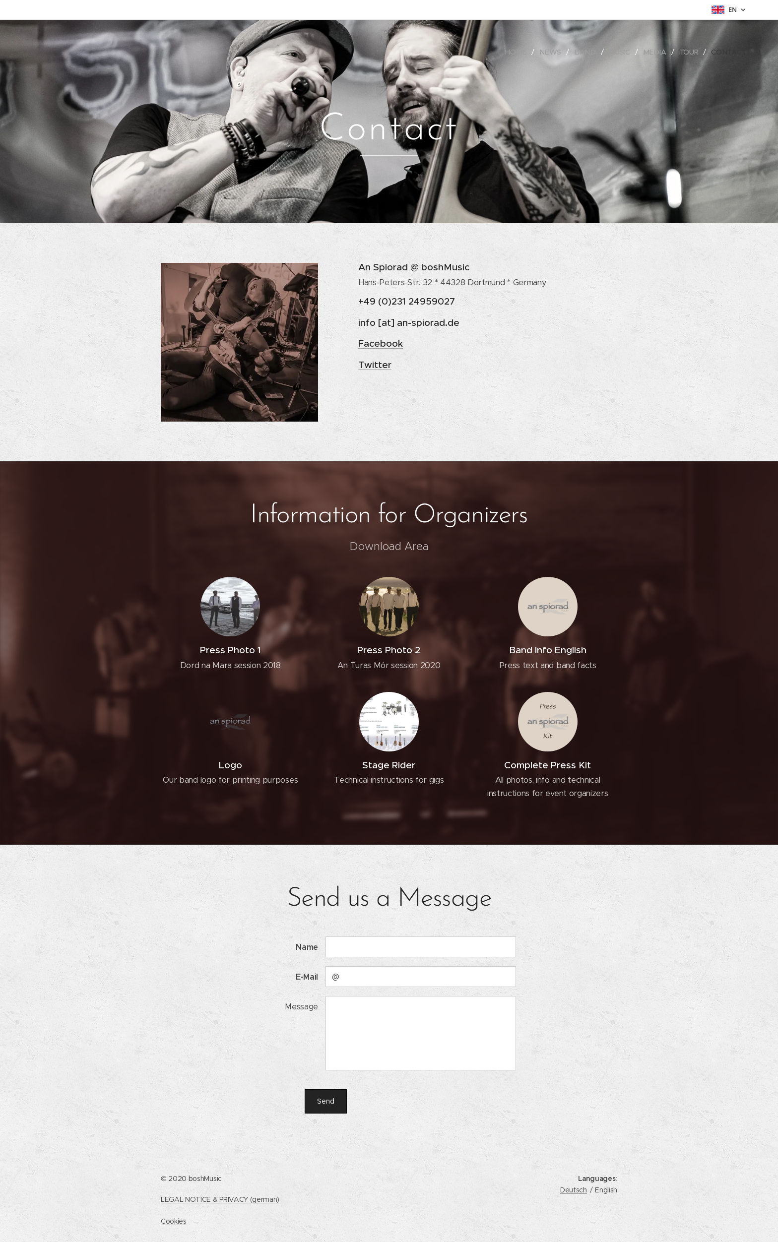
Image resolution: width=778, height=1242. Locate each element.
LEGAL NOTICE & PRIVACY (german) (220, 1199)
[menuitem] (522, 52)
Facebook (380, 343)
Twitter (374, 365)
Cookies (174, 1221)
